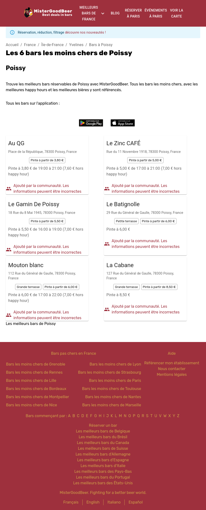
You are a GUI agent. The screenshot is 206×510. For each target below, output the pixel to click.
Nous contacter (172, 368)
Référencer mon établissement (171, 363)
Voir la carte (176, 13)
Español (135, 502)
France (30, 44)
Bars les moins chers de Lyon (115, 364)
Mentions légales (172, 374)
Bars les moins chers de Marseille (111, 405)
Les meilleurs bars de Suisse (103, 448)
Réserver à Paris (133, 13)
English (93, 502)
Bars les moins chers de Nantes (113, 397)
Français (71, 502)
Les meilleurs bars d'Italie (102, 465)
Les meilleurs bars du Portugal (103, 477)
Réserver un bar (103, 425)
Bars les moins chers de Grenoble (35, 364)
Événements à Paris (156, 13)
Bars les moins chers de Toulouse (111, 388)
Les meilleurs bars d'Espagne (103, 460)
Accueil (12, 44)
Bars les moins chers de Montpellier (37, 397)
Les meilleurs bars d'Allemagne (103, 454)
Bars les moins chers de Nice (31, 405)
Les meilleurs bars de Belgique (103, 431)
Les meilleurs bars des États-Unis (103, 483)
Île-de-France (52, 44)
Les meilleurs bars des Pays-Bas (103, 471)
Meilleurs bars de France (88, 13)
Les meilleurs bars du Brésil (103, 437)
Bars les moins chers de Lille (31, 380)
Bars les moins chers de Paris (115, 380)
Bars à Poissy (101, 44)
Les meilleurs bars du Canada (103, 442)
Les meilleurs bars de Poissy (31, 323)
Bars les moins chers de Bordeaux (36, 388)
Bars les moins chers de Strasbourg (109, 372)
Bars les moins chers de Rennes (34, 372)
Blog (115, 13)
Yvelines (76, 44)
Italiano (114, 502)
